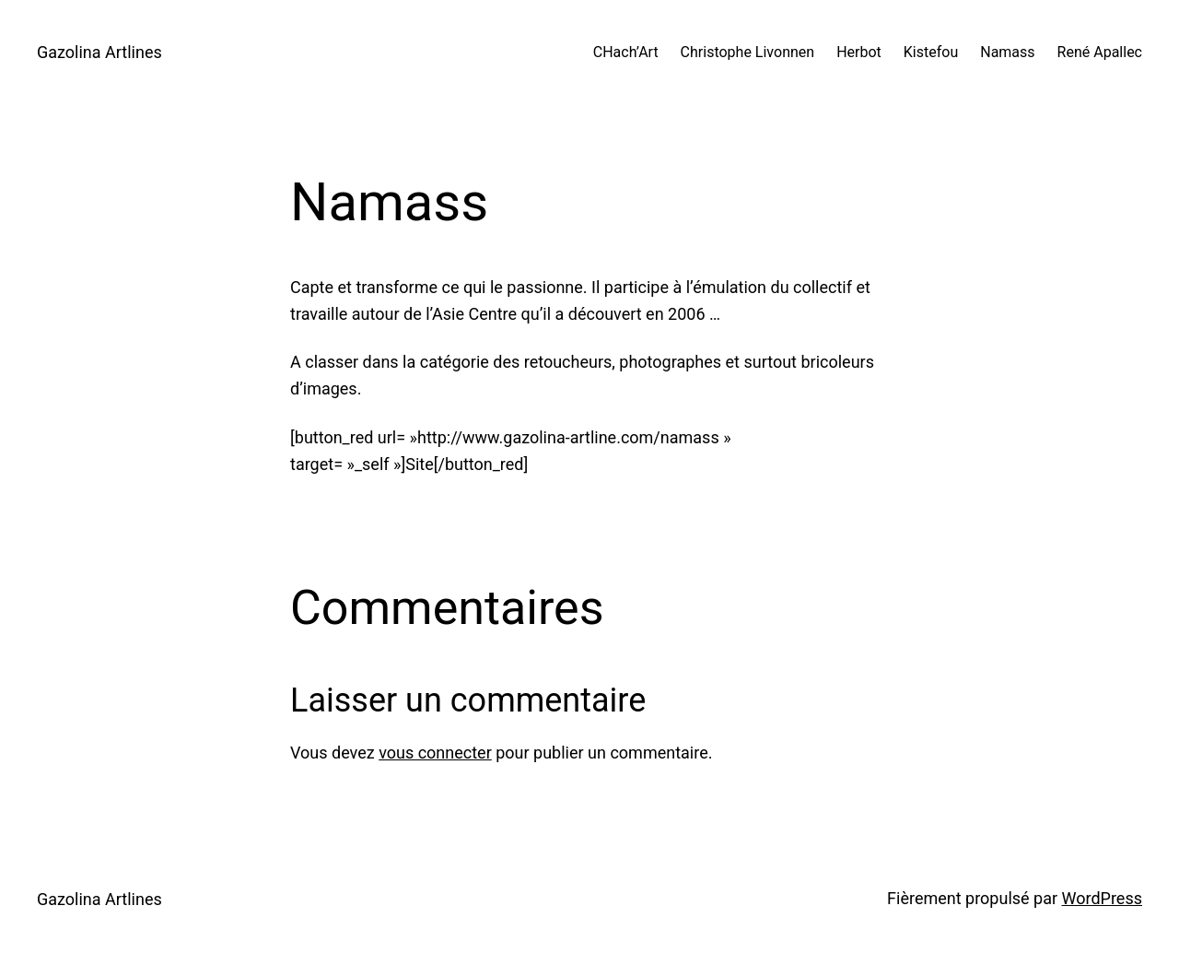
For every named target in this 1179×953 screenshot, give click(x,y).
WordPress (1102, 898)
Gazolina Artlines (99, 52)
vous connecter (435, 752)
